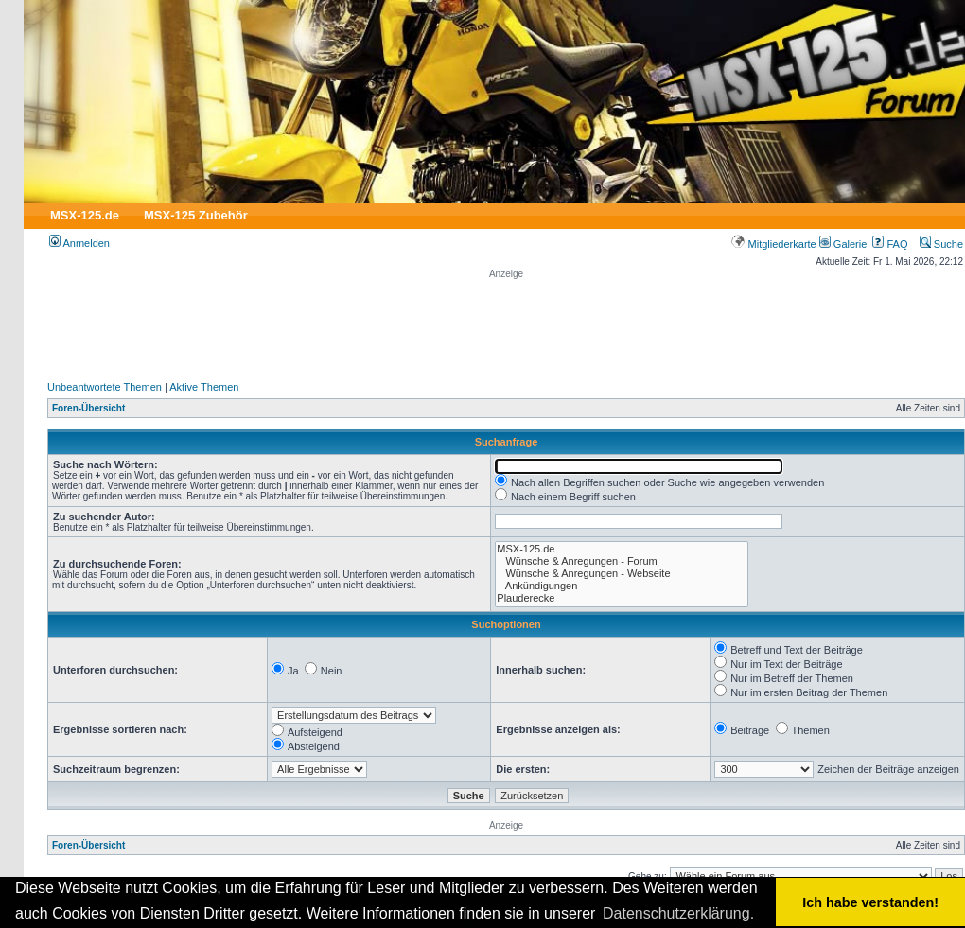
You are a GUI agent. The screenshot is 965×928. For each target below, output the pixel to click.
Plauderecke (621, 598)
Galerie (843, 244)
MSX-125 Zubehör (196, 215)
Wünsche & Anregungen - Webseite (621, 574)
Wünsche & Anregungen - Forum (621, 561)
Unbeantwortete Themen (104, 387)
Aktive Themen (203, 387)
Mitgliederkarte (773, 244)
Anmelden (79, 243)
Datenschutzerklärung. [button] (678, 913)
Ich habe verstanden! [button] (870, 902)
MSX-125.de (84, 215)
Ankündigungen (621, 586)
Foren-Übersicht (88, 408)
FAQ (889, 244)
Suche (941, 244)
